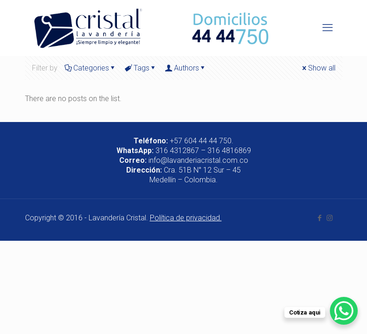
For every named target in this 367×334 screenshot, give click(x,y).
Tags (141, 68)
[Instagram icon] (329, 218)
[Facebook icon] (319, 218)
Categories (90, 68)
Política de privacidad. (186, 217)
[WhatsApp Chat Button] (344, 311)
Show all (318, 68)
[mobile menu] (327, 28)
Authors (185, 68)
